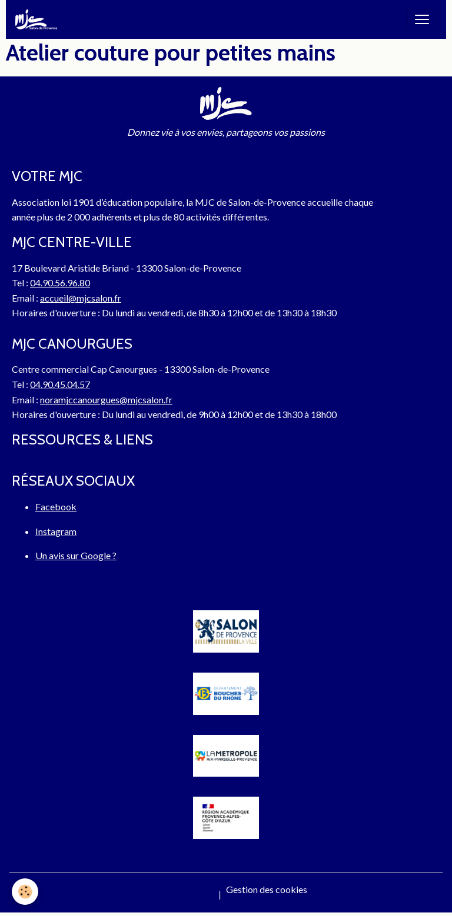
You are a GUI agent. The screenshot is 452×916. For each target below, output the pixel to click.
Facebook (56, 506)
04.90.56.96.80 (60, 282)
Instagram (56, 531)
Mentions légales (179, 894)
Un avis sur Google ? (76, 555)
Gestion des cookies (266, 889)
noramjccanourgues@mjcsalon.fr (106, 399)
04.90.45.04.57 (60, 384)
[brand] (38, 19)
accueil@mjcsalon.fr (80, 297)
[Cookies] (25, 891)
